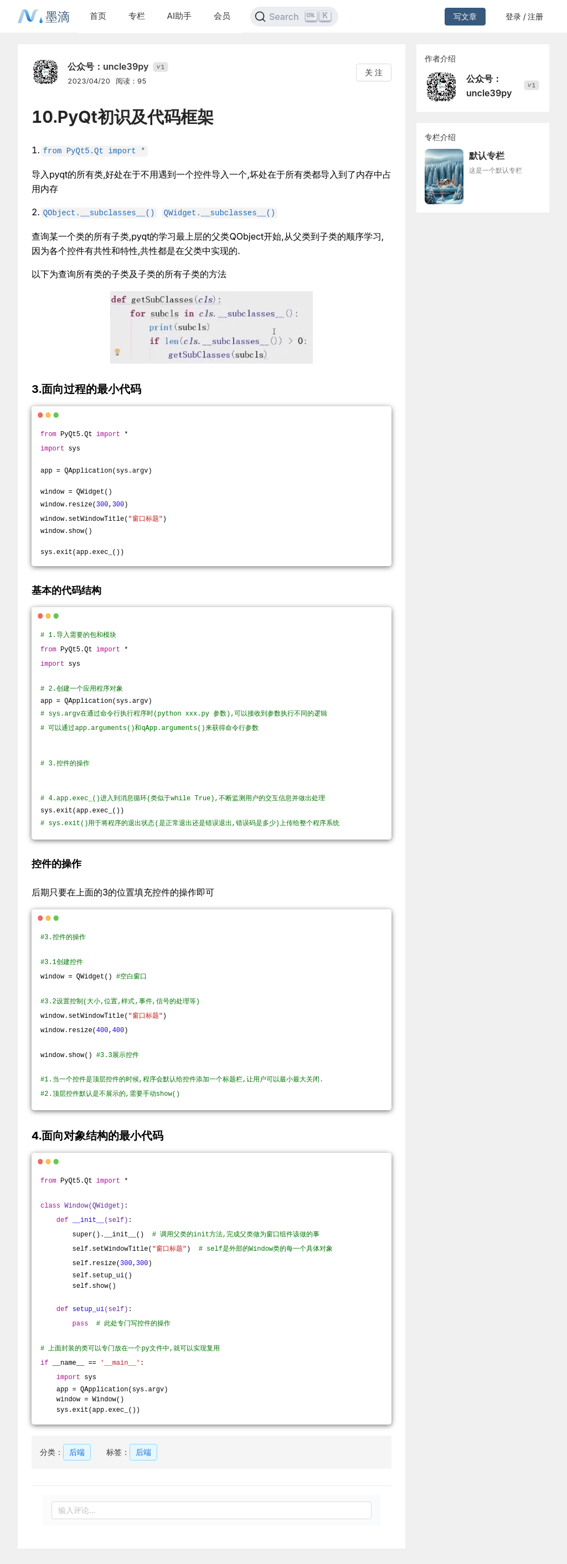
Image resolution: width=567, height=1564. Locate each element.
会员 (222, 16)
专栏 (136, 16)
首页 (98, 16)
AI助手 (179, 16)
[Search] (294, 17)
